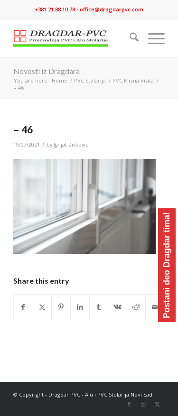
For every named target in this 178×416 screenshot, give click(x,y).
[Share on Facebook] (23, 307)
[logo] (73, 38)
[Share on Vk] (117, 307)
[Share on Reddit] (136, 307)
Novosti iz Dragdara (46, 70)
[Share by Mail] (155, 307)
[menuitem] (129, 38)
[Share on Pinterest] (61, 307)
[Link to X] (157, 404)
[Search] (129, 38)
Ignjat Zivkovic (71, 144)
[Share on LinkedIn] (80, 307)
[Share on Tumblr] (99, 307)
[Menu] (152, 38)
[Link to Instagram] (143, 404)
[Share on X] (42, 307)
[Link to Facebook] (129, 404)
